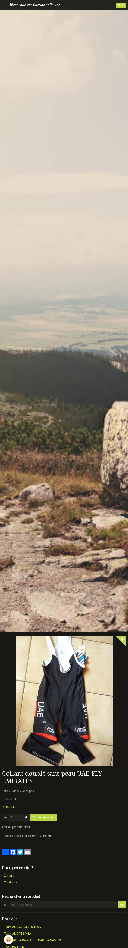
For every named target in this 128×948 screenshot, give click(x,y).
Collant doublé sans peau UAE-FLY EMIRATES (28, 835)
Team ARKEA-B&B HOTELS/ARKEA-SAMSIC (32, 940)
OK (122, 904)
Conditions (11, 882)
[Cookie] (8, 939)
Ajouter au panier (43, 817)
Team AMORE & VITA (17, 933)
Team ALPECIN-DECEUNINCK (22, 927)
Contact (9, 875)
